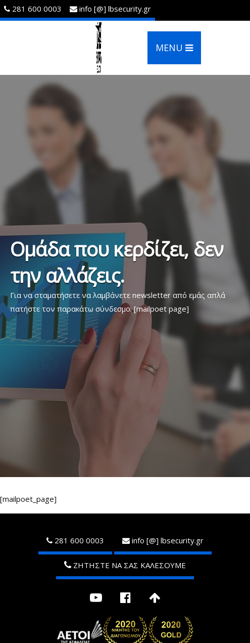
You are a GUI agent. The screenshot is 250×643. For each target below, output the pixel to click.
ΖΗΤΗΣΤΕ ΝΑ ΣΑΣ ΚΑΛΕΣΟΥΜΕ (125, 565)
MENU (174, 47)
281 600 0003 (33, 9)
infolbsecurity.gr (110, 9)
